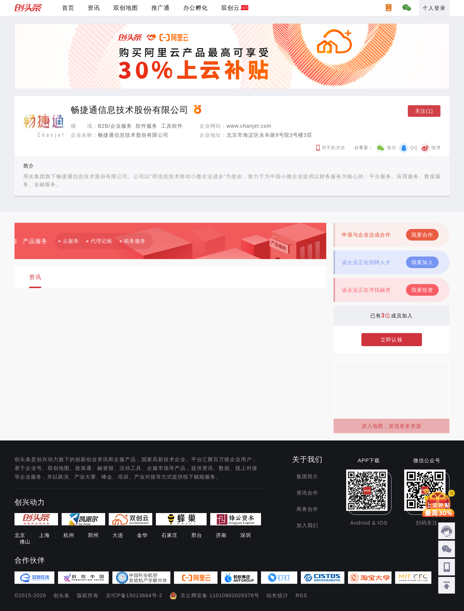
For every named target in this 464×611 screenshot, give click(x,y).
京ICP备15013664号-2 (134, 595)
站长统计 (278, 595)
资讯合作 (307, 493)
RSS (301, 595)
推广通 (161, 8)
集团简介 (307, 476)
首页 (68, 8)
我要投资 (422, 290)
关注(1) (424, 111)
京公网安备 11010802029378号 (220, 595)
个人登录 (434, 8)
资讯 (94, 8)
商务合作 (307, 509)
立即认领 (391, 340)
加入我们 (307, 525)
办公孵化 (195, 8)
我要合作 (422, 235)
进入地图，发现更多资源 (392, 426)
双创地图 (125, 8)
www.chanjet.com (249, 126)
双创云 (230, 8)
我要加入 (422, 262)
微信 (391, 147)
